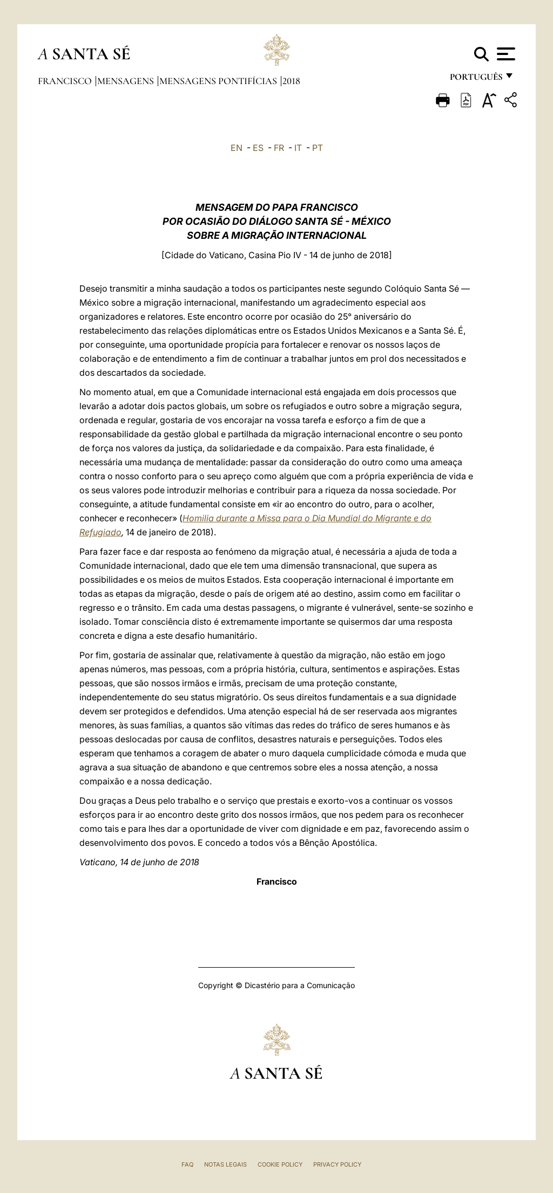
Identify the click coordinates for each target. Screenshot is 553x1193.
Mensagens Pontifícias (219, 81)
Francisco (66, 81)
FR (279, 147)
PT (317, 147)
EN (236, 147)
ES (258, 147)
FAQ (187, 1164)
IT (298, 147)
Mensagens (126, 81)
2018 (291, 81)
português (476, 79)
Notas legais (225, 1164)
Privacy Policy (337, 1164)
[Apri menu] (504, 54)
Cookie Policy (280, 1164)
